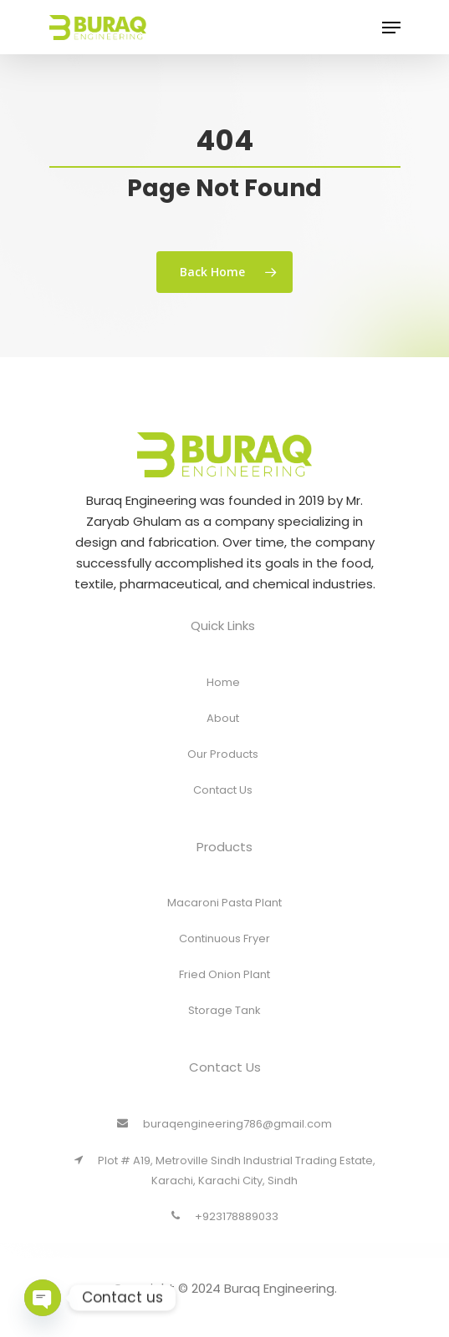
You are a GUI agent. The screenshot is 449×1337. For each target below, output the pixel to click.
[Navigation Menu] (391, 35)
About (223, 733)
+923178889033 (224, 1231)
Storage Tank (224, 1026)
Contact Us (223, 805)
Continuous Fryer (224, 954)
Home (223, 697)
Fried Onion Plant (224, 990)
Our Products (222, 769)
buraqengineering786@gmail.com (224, 1139)
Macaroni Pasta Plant (224, 918)
